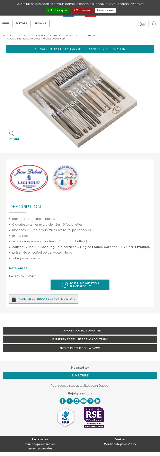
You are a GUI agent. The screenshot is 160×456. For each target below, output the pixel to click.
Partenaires (40, 439)
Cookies (120, 439)
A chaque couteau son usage (80, 330)
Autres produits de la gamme (80, 348)
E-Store (21, 23)
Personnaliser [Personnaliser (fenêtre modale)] (105, 10)
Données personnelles (40, 444)
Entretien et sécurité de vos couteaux (80, 339)
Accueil (7, 36)
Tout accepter (57, 10)
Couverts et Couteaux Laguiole (83, 36)
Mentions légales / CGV (120, 444)
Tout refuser (82, 10)
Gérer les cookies (40, 448)
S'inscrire (80, 375)
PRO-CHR (40, 23)
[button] (154, 23)
